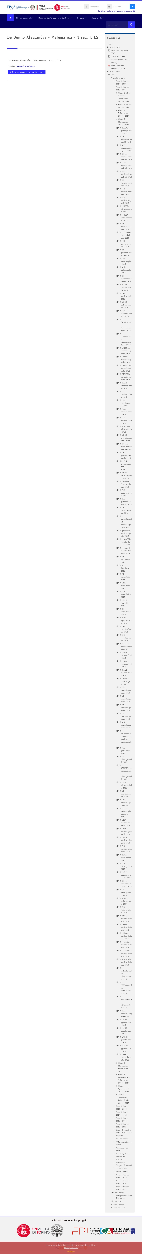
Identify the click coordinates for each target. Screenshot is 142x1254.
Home (110, 44)
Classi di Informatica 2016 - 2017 (123, 113)
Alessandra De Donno (26, 66)
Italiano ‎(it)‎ (98, 17)
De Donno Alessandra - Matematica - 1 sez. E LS (34, 60)
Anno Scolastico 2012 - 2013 (122, 1125)
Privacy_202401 (71, 1247)
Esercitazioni (121, 1168)
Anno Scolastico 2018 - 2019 (122, 1176)
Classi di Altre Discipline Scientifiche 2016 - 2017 (124, 96)
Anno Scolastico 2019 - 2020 (122, 1182)
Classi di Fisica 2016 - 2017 (124, 105)
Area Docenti (118, 1204)
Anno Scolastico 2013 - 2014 (122, 1119)
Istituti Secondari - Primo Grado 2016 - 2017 (123, 1098)
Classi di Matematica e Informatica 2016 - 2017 (124, 1078)
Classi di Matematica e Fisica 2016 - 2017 (124, 1067)
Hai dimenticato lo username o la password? (116, 11)
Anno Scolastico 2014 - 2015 (122, 1113)
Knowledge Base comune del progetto (122, 1156)
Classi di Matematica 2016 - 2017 (123, 122)
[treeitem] (120, 626)
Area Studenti (119, 1207)
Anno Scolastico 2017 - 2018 (122, 82)
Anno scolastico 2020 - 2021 (122, 1188)
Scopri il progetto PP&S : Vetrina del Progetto (124, 1132)
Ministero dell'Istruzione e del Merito (56, 17)
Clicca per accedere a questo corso (26, 72)
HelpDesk (83, 17)
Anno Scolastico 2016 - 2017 (122, 88)
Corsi (113, 74)
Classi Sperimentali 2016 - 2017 (123, 1088)
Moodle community (25, 17)
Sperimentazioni (122, 1171)
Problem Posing (122, 1138)
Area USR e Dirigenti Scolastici (124, 1163)
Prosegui (71, 1251)
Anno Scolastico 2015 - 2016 (122, 1107)
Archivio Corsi (119, 77)
